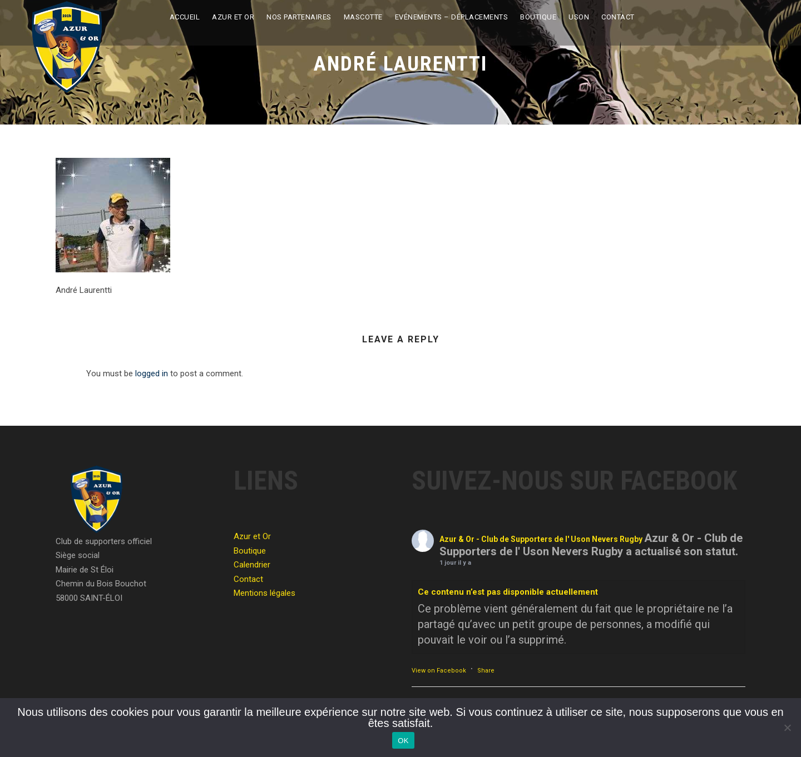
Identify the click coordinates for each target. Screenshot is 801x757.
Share (486, 670)
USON (578, 17)
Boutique (538, 17)
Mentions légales (264, 593)
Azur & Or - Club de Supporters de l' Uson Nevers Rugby (540, 539)
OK (403, 740)
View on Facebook (439, 670)
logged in (151, 373)
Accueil (185, 17)
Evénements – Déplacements (451, 17)
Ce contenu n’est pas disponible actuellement (508, 592)
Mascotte (363, 17)
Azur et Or (233, 17)
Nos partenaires (299, 17)
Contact (618, 17)
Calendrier (252, 565)
